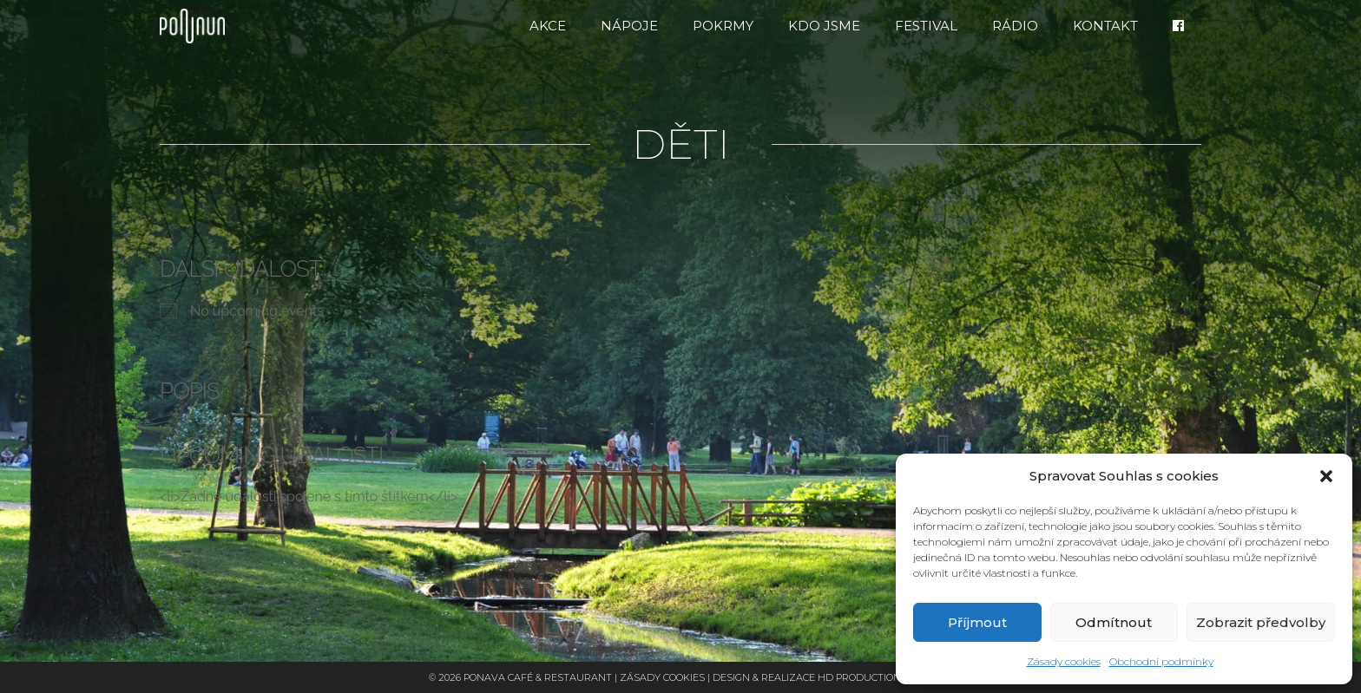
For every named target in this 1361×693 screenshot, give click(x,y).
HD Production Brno (875, 677)
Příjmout (977, 622)
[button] (1326, 476)
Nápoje (629, 25)
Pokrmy (723, 25)
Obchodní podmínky (1161, 661)
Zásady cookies (1064, 661)
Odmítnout (1113, 622)
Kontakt (1105, 25)
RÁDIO (1015, 25)
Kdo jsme (824, 25)
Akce (547, 25)
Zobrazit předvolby (1260, 622)
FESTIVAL (926, 25)
